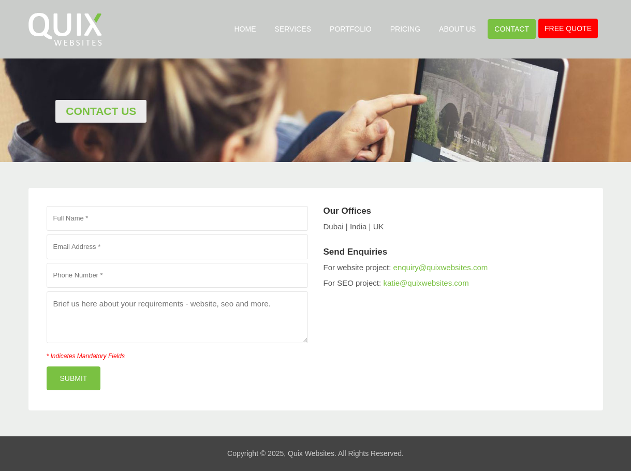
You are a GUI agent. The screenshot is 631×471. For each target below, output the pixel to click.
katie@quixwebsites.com (425, 282)
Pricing (405, 29)
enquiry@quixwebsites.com (440, 267)
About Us (457, 29)
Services (293, 29)
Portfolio (351, 29)
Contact (511, 29)
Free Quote (568, 28)
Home (245, 29)
